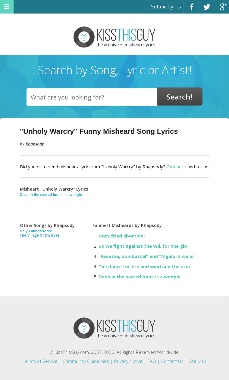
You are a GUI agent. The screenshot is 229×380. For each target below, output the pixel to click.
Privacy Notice (128, 361)
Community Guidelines (86, 361)
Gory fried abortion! (122, 236)
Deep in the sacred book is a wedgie (51, 195)
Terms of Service (40, 361)
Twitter (206, 9)
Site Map (197, 361)
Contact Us (172, 361)
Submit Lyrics (166, 6)
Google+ (221, 9)
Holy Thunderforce (36, 231)
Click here (176, 167)
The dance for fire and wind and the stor (145, 266)
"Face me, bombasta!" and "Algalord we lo (146, 256)
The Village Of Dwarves (40, 235)
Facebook (191, 9)
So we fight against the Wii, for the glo (143, 246)
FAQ (152, 361)
